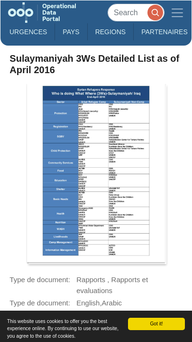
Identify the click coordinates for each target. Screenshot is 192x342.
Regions (110, 32)
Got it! (156, 323)
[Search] (136, 12)
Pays (71, 32)
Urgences (28, 32)
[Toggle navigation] (177, 12)
